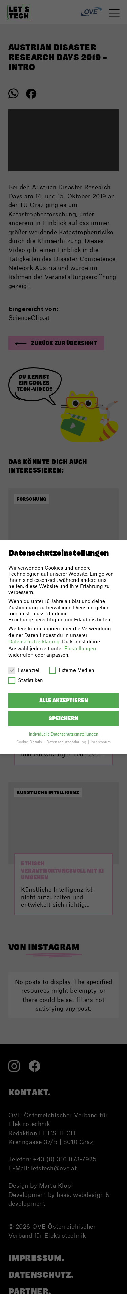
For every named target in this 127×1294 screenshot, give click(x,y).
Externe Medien (71, 670)
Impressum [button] (101, 742)
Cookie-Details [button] (29, 742)
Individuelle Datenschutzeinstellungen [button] (63, 734)
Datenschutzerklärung (34, 641)
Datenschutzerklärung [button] (66, 742)
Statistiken (25, 680)
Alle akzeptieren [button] (63, 700)
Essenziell (24, 670)
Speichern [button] (63, 718)
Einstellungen (80, 648)
